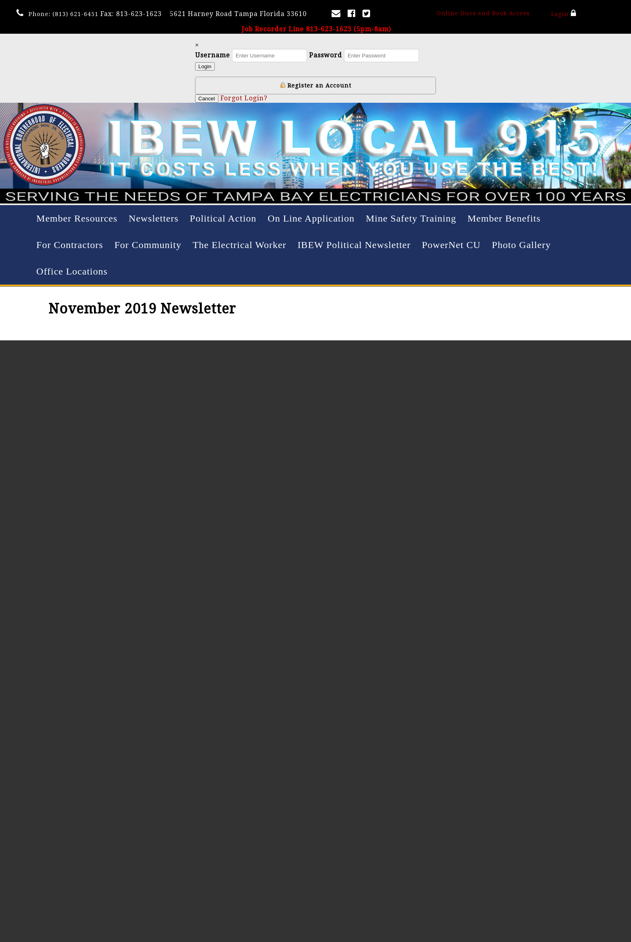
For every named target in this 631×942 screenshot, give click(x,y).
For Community (147, 245)
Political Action (223, 218)
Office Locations (72, 271)
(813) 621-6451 (75, 14)
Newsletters (154, 218)
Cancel (206, 99)
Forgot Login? (243, 98)
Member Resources (77, 218)
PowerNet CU (451, 245)
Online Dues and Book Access (483, 13)
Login (563, 13)
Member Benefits (503, 218)
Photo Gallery (521, 245)
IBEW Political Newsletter (354, 245)
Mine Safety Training (411, 218)
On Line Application (311, 218)
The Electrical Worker (239, 245)
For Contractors (70, 245)
